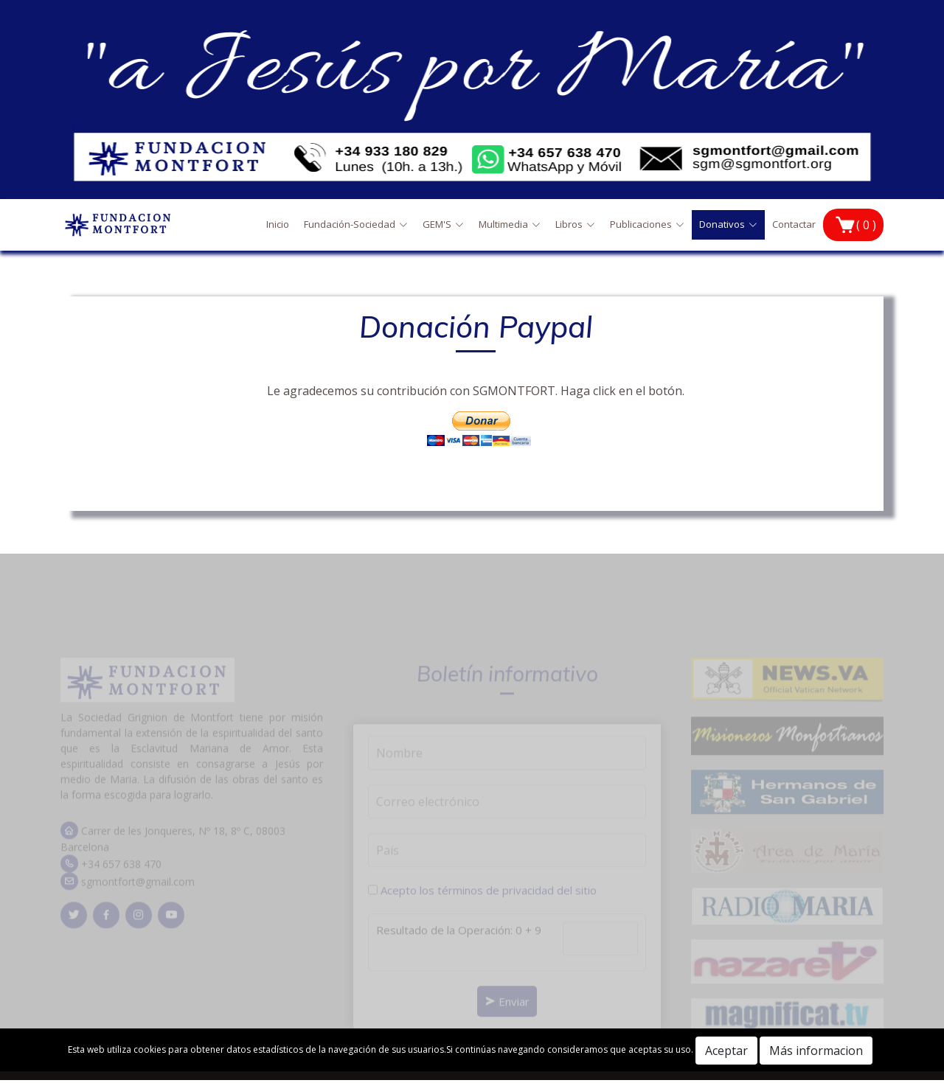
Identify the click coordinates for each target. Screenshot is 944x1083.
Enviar (507, 1010)
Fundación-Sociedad (356, 224)
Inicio (277, 224)
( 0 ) (866, 225)
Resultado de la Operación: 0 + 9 (458, 939)
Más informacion (816, 1050)
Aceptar (726, 1050)
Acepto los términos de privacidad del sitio (489, 899)
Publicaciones (647, 224)
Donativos (728, 224)
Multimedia (510, 224)
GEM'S (443, 224)
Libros (575, 224)
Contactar (794, 224)
